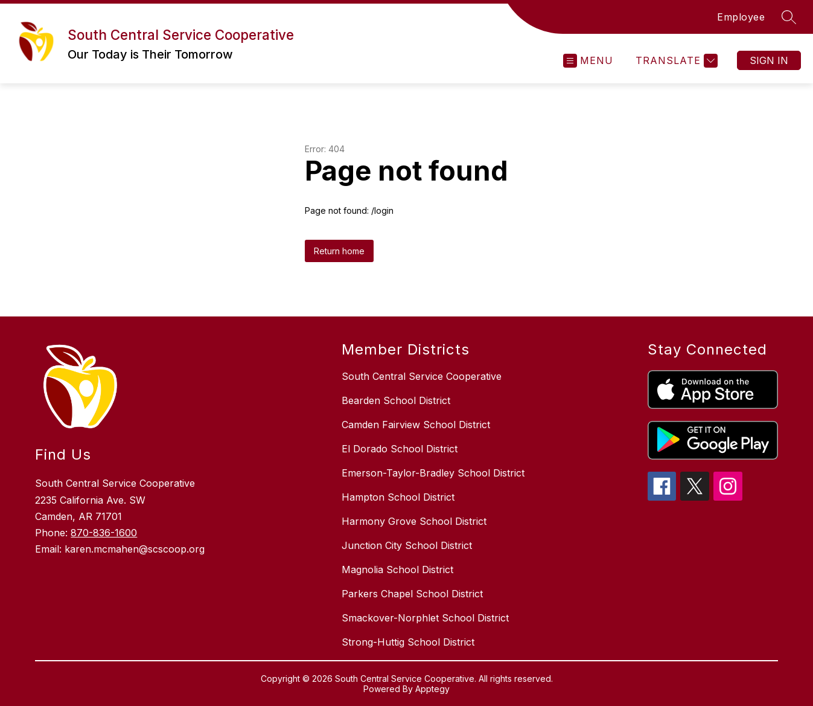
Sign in (769, 60)
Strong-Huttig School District (408, 642)
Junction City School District (407, 545)
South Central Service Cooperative (422, 376)
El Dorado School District (400, 449)
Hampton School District (398, 497)
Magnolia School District (397, 569)
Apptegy (432, 689)
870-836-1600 (104, 533)
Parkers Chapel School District (412, 594)
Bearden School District (396, 400)
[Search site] (789, 17)
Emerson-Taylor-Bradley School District (433, 473)
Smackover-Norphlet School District (425, 618)
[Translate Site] (675, 60)
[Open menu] (588, 60)
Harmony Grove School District (414, 521)
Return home (339, 251)
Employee (741, 17)
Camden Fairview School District (416, 425)
